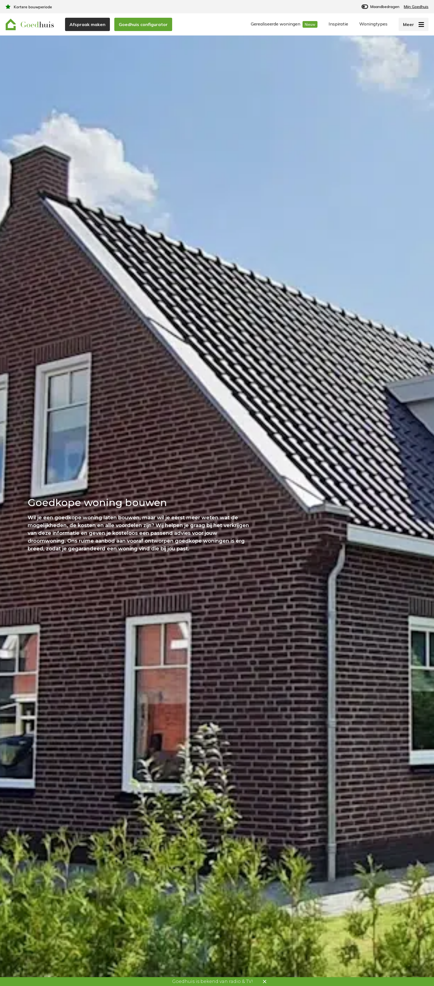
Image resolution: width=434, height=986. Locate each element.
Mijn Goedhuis (416, 6)
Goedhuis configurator (143, 24)
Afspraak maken (87, 24)
